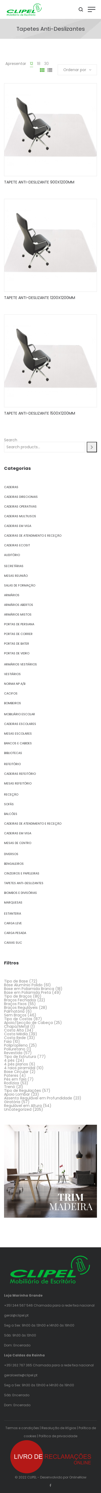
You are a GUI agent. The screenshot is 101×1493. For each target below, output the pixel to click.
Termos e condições (22, 1428)
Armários (11, 595)
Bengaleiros (14, 864)
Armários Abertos (18, 605)
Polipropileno (16, 1045)
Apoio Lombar (17, 1094)
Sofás (9, 804)
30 (46, 63)
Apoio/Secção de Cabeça (28, 1022)
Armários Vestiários (20, 664)
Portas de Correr (18, 634)
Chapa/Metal (16, 1026)
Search (10, 440)
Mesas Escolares (18, 733)
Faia (8, 1041)
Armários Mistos (18, 614)
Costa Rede (15, 1037)
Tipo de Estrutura (20, 1056)
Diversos (11, 854)
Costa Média (16, 1034)
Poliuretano (14, 1049)
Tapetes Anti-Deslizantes (23, 883)
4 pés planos (16, 1064)
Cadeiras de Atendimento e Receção (32, 535)
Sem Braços (15, 1015)
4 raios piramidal (19, 1068)
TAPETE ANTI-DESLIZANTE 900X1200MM (39, 182)
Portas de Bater (16, 643)
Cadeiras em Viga (17, 526)
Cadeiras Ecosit (17, 545)
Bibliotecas (13, 753)
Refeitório (12, 764)
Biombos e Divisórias (20, 893)
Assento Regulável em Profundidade (38, 1098)
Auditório (12, 555)
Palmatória (14, 1011)
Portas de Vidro (16, 653)
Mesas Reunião (16, 576)
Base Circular (16, 1071)
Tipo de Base (16, 981)
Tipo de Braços (18, 996)
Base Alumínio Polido (23, 985)
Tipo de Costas (18, 1019)
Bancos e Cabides (18, 743)
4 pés (9, 1060)
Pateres (11, 1075)
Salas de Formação (19, 585)
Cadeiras (11, 487)
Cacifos (11, 693)
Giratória (12, 1102)
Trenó (9, 1086)
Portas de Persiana (19, 624)
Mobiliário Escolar (19, 714)
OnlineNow (77, 1477)
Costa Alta (14, 1030)
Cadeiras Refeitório (20, 774)
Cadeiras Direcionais (21, 497)
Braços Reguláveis (21, 1007)
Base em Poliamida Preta (27, 992)
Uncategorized (18, 1109)
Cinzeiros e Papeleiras (21, 873)
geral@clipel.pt (16, 1315)
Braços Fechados (20, 1000)
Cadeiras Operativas (20, 506)
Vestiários (12, 674)
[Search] (92, 447)
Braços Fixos (15, 1003)
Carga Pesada (15, 933)
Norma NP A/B (14, 684)
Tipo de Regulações (22, 1090)
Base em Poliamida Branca (29, 988)
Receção (11, 794)
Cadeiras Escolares (20, 724)
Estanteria (12, 913)
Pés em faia (15, 1079)
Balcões (10, 814)
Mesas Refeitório (18, 783)
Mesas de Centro (17, 843)
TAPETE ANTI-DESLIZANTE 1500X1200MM (39, 413)
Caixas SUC (13, 942)
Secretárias (13, 566)
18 (38, 63)
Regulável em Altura (23, 1105)
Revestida (13, 1052)
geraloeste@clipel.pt (20, 1375)
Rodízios (11, 1083)
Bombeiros (12, 703)
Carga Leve (13, 923)
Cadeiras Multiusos (20, 516)
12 (31, 63)
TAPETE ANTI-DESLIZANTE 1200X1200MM (39, 297)
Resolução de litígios (58, 1428)
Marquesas (13, 902)
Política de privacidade (58, 1436)
